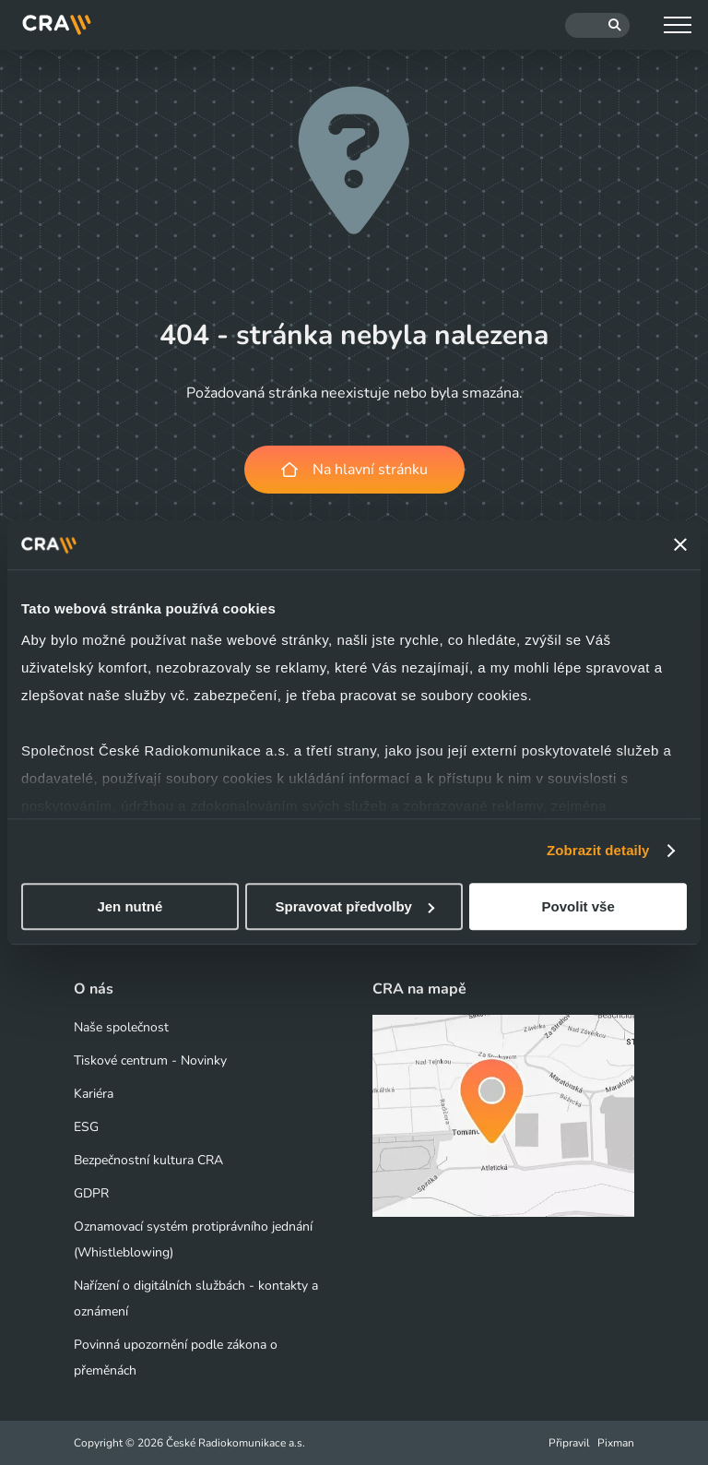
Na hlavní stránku (354, 469)
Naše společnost (121, 1027)
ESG (86, 1127)
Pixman (615, 1442)
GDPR (91, 1193)
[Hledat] (597, 25)
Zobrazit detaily (598, 850)
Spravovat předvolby (355, 906)
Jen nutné (129, 906)
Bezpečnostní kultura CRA (148, 1160)
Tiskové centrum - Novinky (150, 1060)
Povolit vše (578, 906)
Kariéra (93, 1093)
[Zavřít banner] (680, 545)
